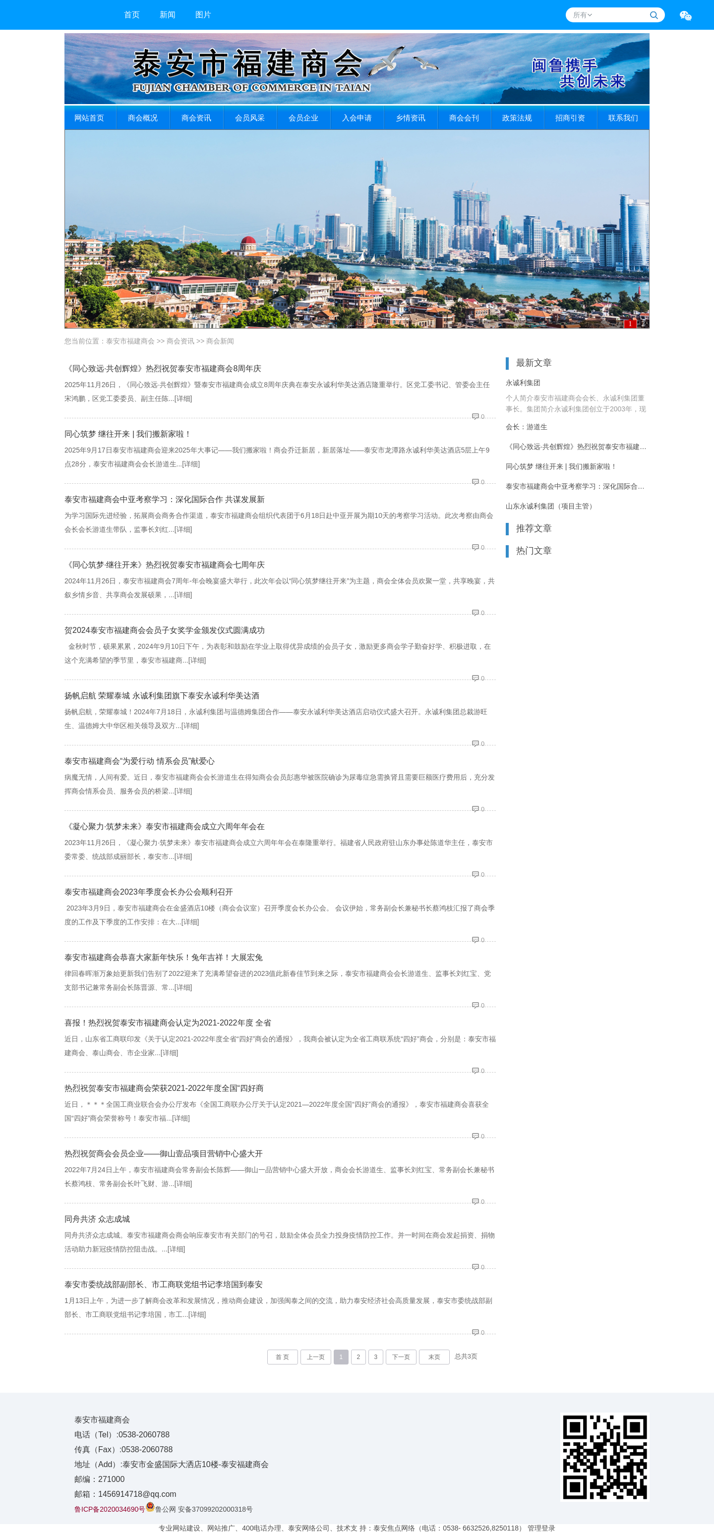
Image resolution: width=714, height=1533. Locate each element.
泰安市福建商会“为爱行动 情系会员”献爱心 (139, 761)
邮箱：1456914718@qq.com (125, 1494)
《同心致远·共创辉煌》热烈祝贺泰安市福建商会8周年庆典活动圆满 (578, 447)
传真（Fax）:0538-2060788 (123, 1449)
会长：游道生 (526, 427)
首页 (132, 14)
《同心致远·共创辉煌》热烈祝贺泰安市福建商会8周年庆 (162, 368)
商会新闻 (220, 341)
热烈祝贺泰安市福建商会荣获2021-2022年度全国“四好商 (164, 1088)
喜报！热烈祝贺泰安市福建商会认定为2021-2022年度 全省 (167, 1023)
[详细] (183, 398)
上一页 (316, 1357)
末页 (434, 1357)
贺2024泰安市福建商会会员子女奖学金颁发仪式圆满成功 (164, 630)
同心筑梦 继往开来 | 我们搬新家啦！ (128, 434)
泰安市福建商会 (130, 341)
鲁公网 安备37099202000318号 (199, 1509)
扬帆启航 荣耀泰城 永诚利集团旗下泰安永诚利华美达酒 (161, 695)
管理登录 (541, 1528)
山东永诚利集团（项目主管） (551, 506)
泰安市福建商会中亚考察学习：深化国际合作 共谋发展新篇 (578, 486)
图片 (203, 14)
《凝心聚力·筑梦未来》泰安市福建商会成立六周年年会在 (164, 826)
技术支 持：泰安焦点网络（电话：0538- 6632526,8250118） (431, 1528)
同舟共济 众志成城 (97, 1219)
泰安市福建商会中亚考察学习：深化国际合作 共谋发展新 (164, 499)
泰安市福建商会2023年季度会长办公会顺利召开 (148, 892)
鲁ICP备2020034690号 (109, 1509)
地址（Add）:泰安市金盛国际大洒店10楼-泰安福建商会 (171, 1464)
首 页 (282, 1357)
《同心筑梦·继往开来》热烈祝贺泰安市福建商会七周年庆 (164, 565)
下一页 (401, 1357)
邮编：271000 (99, 1479)
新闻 (168, 14)
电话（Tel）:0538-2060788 (122, 1434)
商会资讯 (180, 341)
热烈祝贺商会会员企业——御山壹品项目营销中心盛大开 (163, 1153)
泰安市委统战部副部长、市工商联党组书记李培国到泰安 (163, 1284)
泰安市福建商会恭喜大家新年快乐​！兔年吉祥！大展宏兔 (163, 957)
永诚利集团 (523, 383)
